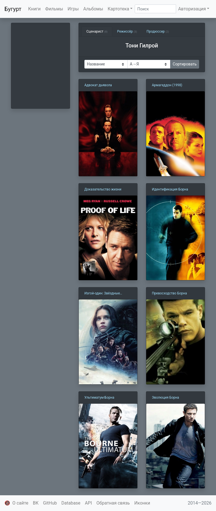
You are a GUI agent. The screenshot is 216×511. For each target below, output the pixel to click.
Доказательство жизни (102, 189)
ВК (36, 503)
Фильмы (54, 9)
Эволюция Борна (165, 397)
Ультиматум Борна (99, 397)
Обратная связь (113, 503)
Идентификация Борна (170, 189)
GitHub (50, 503)
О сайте (20, 503)
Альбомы (93, 9)
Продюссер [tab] (158, 31)
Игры (73, 9)
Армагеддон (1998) (167, 85)
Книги (34, 9)
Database (70, 503)
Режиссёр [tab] (127, 31)
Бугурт (12, 9)
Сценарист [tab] (96, 31)
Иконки (142, 503)
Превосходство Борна (169, 293)
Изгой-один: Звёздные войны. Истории (102, 293)
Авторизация (192, 9)
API (88, 503)
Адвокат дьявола (98, 85)
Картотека (118, 9)
